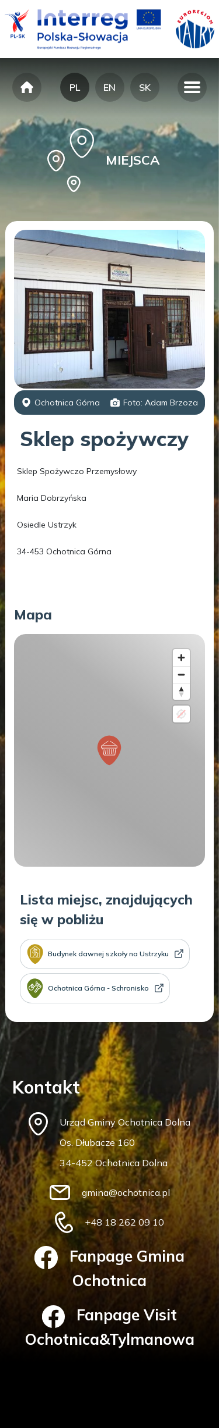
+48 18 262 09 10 (124, 1222)
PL (74, 87)
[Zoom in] (181, 657)
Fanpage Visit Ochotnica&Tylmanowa (109, 1327)
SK (145, 87)
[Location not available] (181, 714)
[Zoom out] (181, 674)
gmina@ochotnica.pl (126, 1192)
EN (109, 87)
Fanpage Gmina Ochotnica (109, 1268)
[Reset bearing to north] (181, 691)
